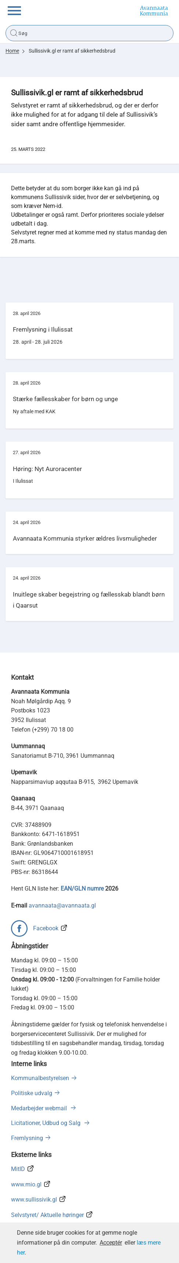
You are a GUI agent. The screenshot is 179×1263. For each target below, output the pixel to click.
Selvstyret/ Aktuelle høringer (47, 1214)
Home (12, 51)
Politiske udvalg (31, 1093)
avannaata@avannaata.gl (62, 905)
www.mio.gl (26, 1184)
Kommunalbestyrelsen (40, 1078)
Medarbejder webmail (39, 1108)
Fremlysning (27, 1138)
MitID (18, 1168)
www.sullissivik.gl (34, 1199)
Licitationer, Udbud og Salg (46, 1122)
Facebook (45, 928)
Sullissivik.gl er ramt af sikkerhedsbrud (72, 51)
